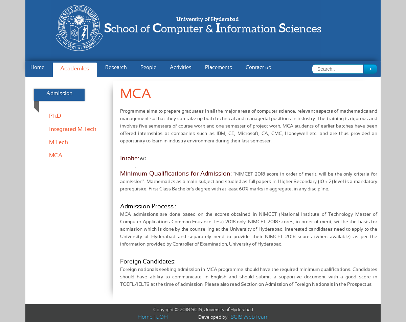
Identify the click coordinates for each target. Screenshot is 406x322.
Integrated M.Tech (72, 129)
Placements (218, 67)
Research (116, 67)
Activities (180, 67)
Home (37, 67)
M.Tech (58, 142)
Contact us (258, 67)
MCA (55, 156)
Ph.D (55, 116)
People (148, 67)
